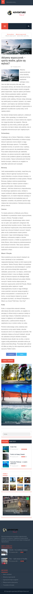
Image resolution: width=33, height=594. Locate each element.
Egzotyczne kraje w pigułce (10, 579)
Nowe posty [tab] (12, 441)
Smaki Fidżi (13, 447)
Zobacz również (8, 361)
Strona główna (10, 34)
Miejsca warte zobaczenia (10, 582)
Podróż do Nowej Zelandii (17, 454)
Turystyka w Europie (8, 585)
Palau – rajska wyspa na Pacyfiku (18, 559)
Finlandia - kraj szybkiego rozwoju (18, 550)
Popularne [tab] (5, 441)
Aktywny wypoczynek (21, 34)
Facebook (11, 354)
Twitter (21, 354)
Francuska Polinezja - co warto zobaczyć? (18, 462)
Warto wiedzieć (7, 574)
